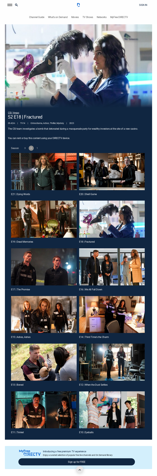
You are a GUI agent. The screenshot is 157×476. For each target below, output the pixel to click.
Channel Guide (36, 17)
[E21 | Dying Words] (44, 171)
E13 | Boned (17, 384)
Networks (101, 17)
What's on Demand (58, 17)
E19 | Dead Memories (22, 241)
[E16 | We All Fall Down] (112, 266)
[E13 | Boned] (44, 362)
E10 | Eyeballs (86, 432)
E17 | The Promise (20, 289)
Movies (75, 17)
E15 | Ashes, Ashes (20, 337)
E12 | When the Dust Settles (93, 384)
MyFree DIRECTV (119, 17)
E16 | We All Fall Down (90, 289)
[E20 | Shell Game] (112, 171)
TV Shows (87, 17)
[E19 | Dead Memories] (44, 219)
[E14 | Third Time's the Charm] (112, 314)
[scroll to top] (80, 469)
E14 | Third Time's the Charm (94, 337)
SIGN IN (143, 5)
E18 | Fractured (87, 241)
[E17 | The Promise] (44, 266)
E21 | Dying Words (20, 194)
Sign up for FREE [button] (76, 462)
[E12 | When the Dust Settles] (112, 362)
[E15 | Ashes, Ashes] (44, 314)
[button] (9, 4)
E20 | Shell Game (88, 194)
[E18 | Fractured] (112, 219)
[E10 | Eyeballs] (112, 409)
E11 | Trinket (17, 432)
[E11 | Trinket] (44, 409)
